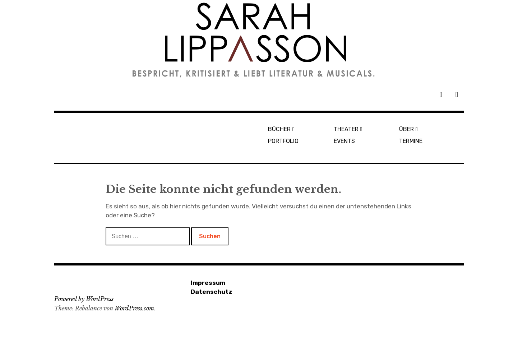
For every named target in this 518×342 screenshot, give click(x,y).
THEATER (346, 129)
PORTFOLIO (283, 141)
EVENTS (344, 141)
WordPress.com (134, 308)
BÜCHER (279, 129)
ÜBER (406, 129)
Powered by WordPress (84, 298)
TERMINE (410, 141)
